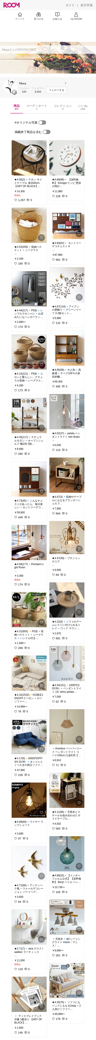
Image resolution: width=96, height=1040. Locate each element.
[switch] (42, 122)
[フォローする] (56, 90)
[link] (29, 157)
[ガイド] (70, 5)
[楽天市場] (86, 5)
